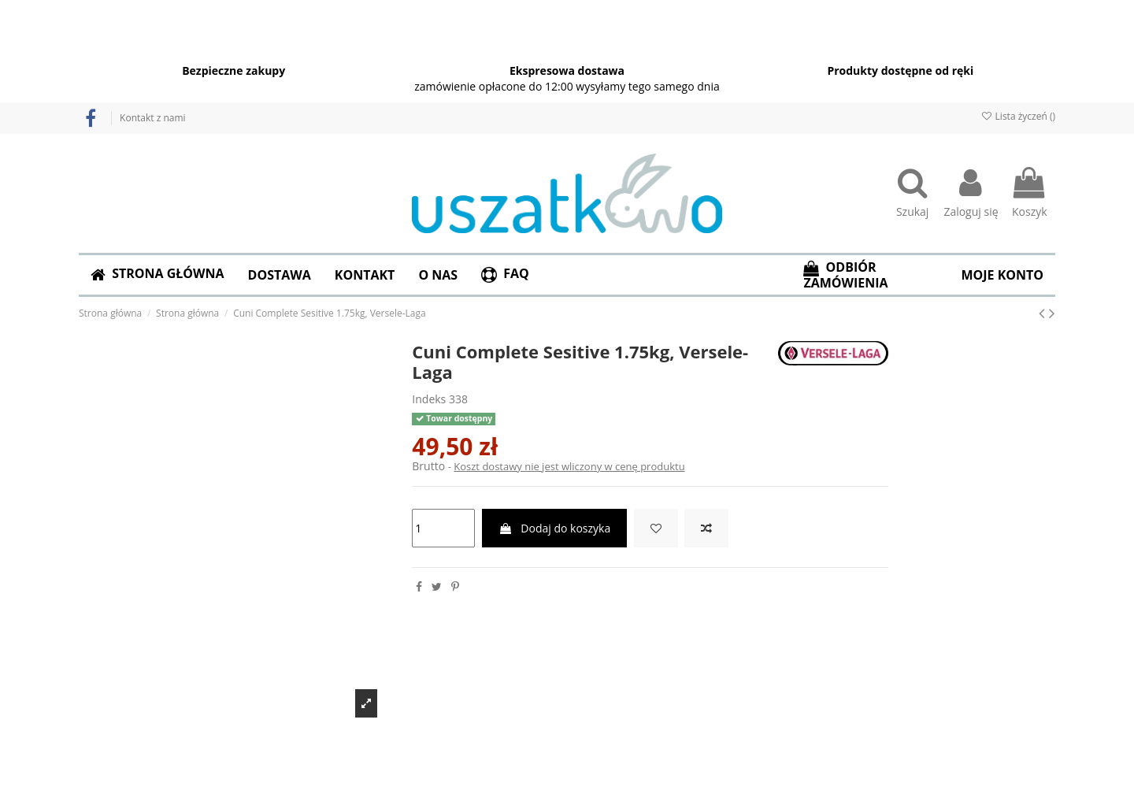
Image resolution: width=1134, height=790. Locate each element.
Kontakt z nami (152, 117)
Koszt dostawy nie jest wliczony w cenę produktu (569, 466)
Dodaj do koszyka (554, 528)
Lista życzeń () (1017, 116)
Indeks (429, 398)
